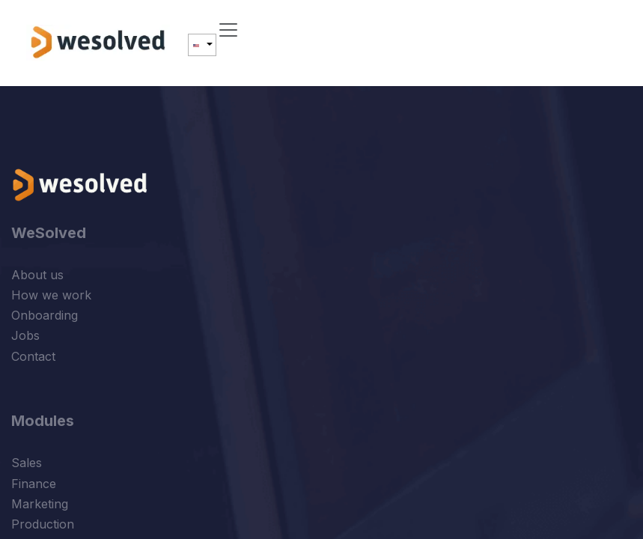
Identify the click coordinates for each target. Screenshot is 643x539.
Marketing (39, 503)
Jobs (25, 335)
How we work (51, 294)
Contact (33, 356)
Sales (26, 462)
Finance (33, 483)
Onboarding (44, 315)
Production (42, 524)
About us (37, 274)
